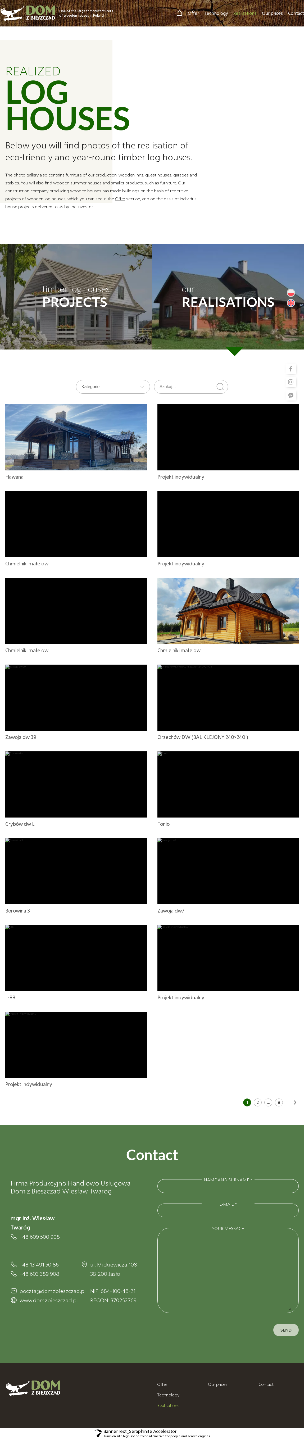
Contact (296, 13)
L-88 (10, 997)
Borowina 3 (17, 910)
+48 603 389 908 (39, 1273)
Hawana (14, 477)
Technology (216, 13)
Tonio (163, 824)
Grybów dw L (20, 824)
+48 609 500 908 (40, 1236)
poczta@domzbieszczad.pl (45, 1290)
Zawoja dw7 (170, 910)
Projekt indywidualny (180, 477)
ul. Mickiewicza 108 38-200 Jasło (113, 1269)
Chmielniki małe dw (26, 563)
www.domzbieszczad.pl (45, 1300)
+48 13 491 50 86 (39, 1264)
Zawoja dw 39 (20, 737)
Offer (193, 13)
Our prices (272, 13)
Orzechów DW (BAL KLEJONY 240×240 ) (202, 737)
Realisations (245, 13)
